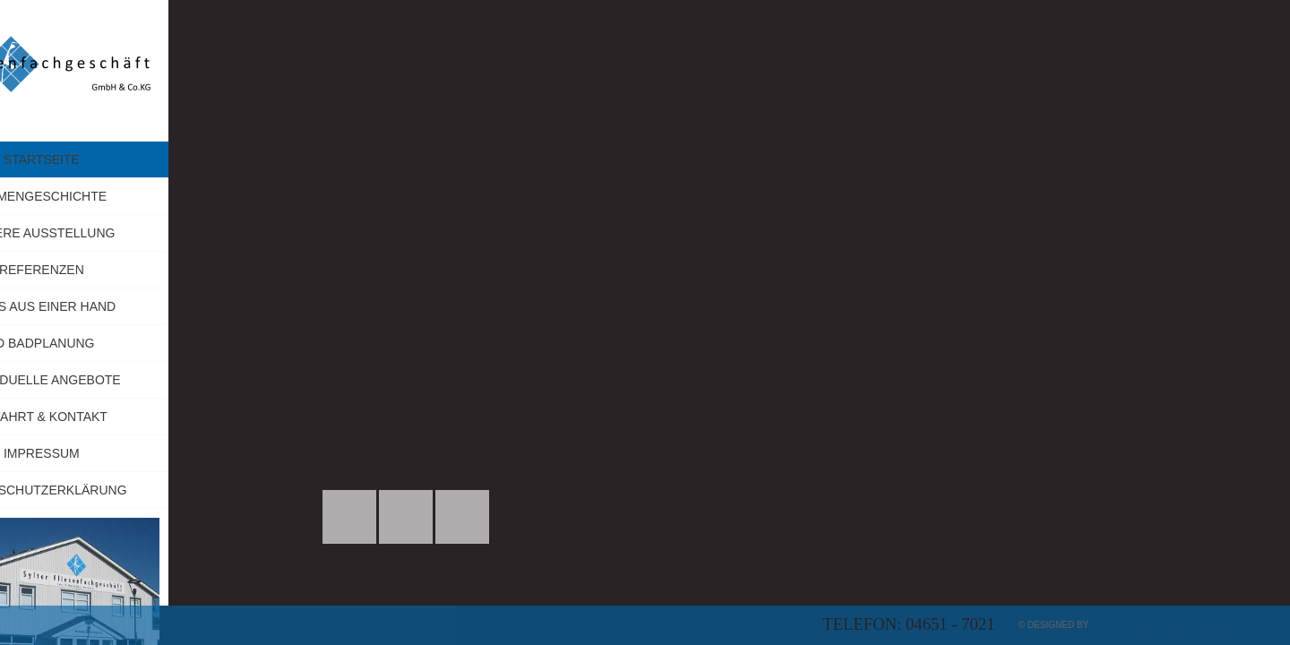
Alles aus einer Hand (127, 306)
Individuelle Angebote (126, 380)
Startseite (127, 159)
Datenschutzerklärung (126, 490)
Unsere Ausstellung (126, 233)
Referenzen (126, 269)
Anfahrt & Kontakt (127, 416)
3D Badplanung (126, 343)
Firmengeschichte (127, 196)
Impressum (171, 453)
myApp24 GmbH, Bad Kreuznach (1167, 625)
